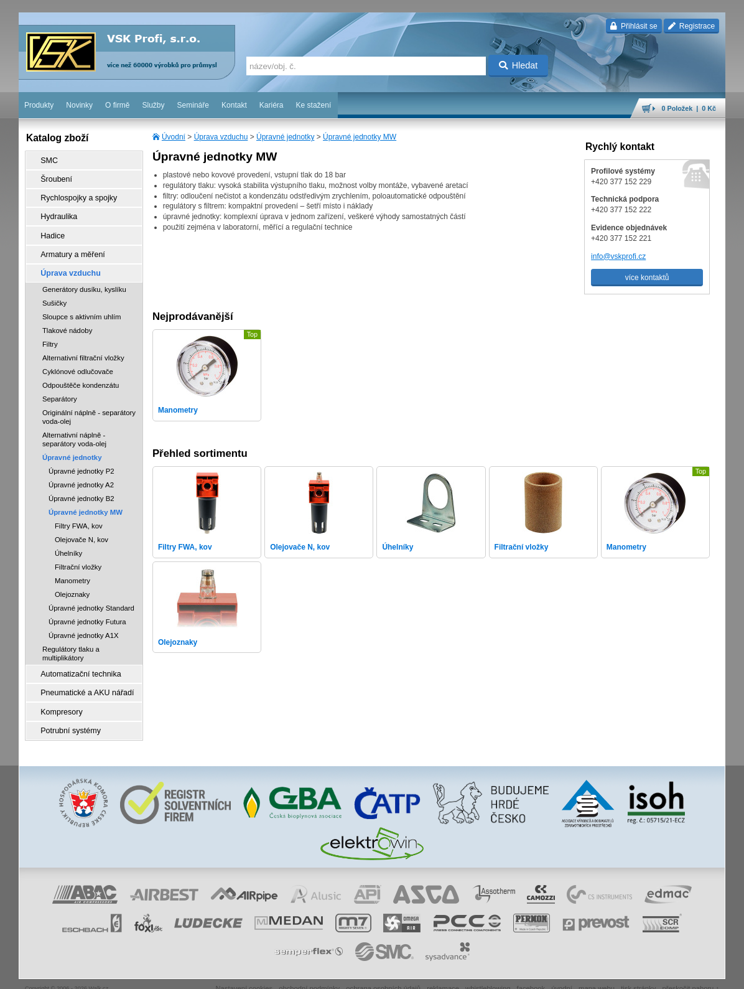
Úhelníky (68, 544)
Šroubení (54, 177)
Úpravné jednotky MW (359, 137)
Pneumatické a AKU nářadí (83, 681)
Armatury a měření (69, 247)
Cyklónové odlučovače (77, 362)
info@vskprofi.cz (618, 256)
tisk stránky (638, 973)
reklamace (443, 973)
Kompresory (59, 699)
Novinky (79, 105)
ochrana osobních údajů (383, 973)
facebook (531, 973)
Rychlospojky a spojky (75, 194)
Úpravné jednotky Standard (91, 598)
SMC (47, 160)
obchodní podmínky (309, 973)
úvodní (561, 973)
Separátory (59, 389)
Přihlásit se (633, 26)
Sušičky (54, 294)
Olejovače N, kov (81, 530)
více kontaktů (647, 277)
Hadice (50, 229)
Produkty (38, 105)
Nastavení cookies (243, 973)
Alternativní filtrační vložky (83, 348)
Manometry (72, 571)
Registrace (691, 26)
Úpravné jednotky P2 (81, 462)
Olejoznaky (72, 585)
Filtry (50, 335)
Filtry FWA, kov (79, 516)
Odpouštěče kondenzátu (80, 376)
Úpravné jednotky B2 (81, 489)
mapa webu (597, 973)
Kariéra (271, 105)
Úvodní (173, 137)
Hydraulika (56, 212)
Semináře (193, 105)
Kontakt (234, 105)
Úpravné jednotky (285, 137)
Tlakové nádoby (67, 321)
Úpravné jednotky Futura (87, 612)
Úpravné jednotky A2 (81, 475)
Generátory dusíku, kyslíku (84, 280)
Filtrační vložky (78, 557)
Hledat (518, 65)
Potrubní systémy (67, 716)
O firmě (117, 105)
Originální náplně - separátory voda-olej (89, 408)
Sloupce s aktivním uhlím (81, 307)
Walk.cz (99, 973)
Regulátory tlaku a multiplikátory (71, 644)
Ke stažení (314, 105)
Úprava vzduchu (221, 137)
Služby (153, 105)
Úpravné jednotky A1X (84, 626)
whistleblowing (487, 973)
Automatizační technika (77, 664)
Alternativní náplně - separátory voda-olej (74, 430)
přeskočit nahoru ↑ (690, 973)
